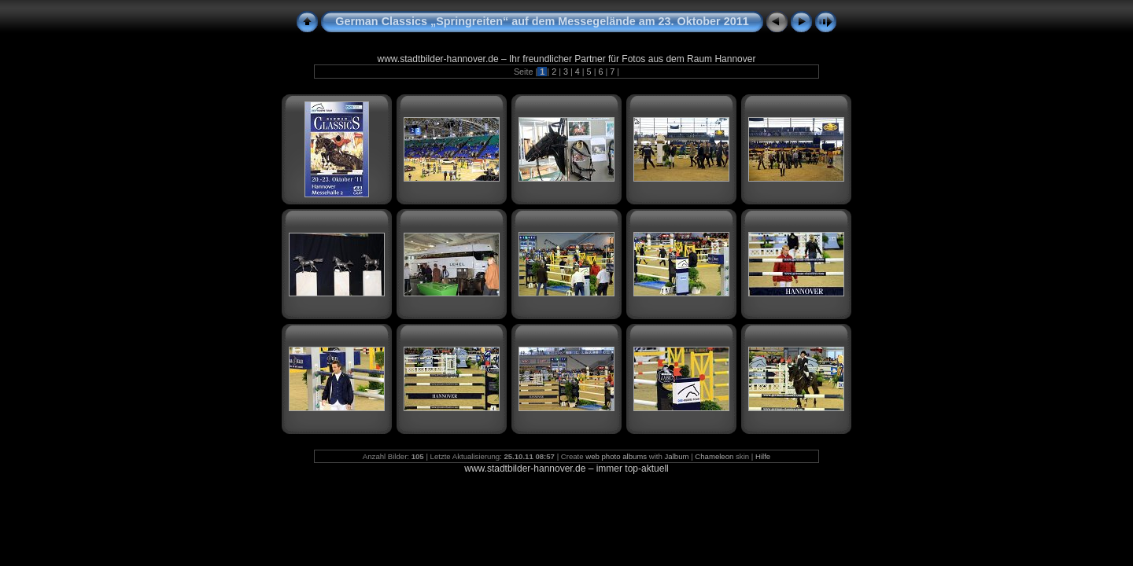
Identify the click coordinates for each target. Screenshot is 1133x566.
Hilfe (762, 456)
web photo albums (616, 456)
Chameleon (714, 456)
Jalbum (677, 456)
